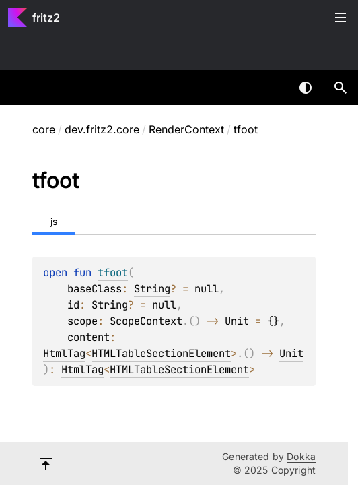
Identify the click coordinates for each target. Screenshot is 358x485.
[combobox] (270, 87)
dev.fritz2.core (102, 129)
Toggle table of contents (340, 17)
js (53, 221)
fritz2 (46, 17)
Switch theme (305, 87)
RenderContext (186, 129)
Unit (237, 321)
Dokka (301, 456)
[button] (340, 87)
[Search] (340, 87)
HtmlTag (64, 353)
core (43, 129)
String (152, 289)
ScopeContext (146, 321)
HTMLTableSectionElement (161, 353)
